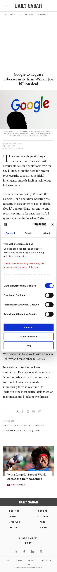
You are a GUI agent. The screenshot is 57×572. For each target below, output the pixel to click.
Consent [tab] (10, 233)
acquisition (34, 430)
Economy (43, 14)
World (14, 516)
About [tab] (46, 233)
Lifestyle (14, 522)
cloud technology (12, 430)
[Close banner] (52, 224)
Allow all (28, 327)
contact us (46, 560)
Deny (28, 345)
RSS (28, 564)
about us (31, 560)
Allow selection (28, 336)
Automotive (26, 14)
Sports (14, 527)
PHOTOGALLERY (18, 485)
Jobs (8, 560)
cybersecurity (35, 425)
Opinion (43, 527)
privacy (19, 560)
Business (10, 14)
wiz (25, 430)
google (6, 425)
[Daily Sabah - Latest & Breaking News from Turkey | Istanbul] (28, 6)
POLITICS (14, 511)
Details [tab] (28, 233)
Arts (43, 522)
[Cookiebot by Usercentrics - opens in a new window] (34, 225)
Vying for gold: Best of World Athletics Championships (27, 476)
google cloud (20, 425)
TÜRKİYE (42, 511)
